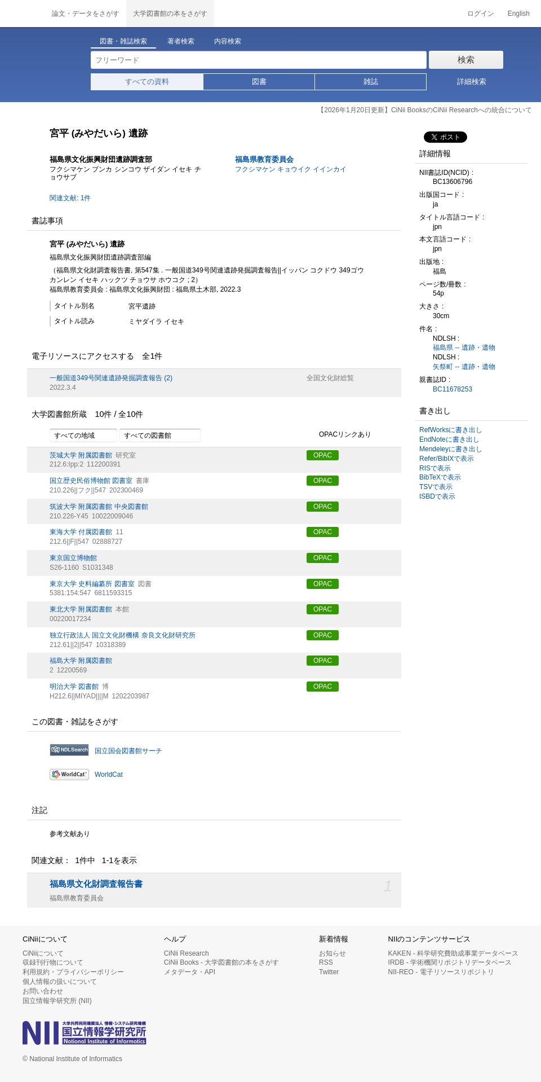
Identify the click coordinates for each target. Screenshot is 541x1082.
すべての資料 (147, 81)
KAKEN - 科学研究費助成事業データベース (453, 953)
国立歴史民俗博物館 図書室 (91, 481)
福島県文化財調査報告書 (96, 884)
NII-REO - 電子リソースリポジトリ (441, 972)
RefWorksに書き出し (450, 430)
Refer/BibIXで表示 (446, 459)
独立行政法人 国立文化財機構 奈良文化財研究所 (123, 635)
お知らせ (332, 953)
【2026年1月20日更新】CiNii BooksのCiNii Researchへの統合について (424, 110)
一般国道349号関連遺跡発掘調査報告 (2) (111, 378)
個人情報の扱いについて (60, 982)
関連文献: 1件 (70, 198)
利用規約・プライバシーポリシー (73, 972)
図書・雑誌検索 (123, 41)
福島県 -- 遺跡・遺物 (464, 347)
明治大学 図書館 (74, 686)
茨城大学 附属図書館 (81, 455)
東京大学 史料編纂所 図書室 (92, 584)
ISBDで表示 (437, 496)
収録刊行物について (53, 962)
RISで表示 (435, 468)
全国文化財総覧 (330, 378)
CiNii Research (186, 953)
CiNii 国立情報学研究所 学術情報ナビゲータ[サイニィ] (22, 13)
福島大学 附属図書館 (81, 661)
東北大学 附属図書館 (81, 609)
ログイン (480, 13)
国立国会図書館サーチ (128, 751)
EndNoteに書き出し (449, 439)
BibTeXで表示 (440, 477)
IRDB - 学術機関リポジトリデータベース (450, 962)
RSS (326, 962)
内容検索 (227, 41)
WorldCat (109, 774)
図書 (259, 81)
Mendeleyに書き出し (450, 449)
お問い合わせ (43, 991)
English (519, 13)
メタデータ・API (189, 972)
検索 (466, 59)
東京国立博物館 (73, 558)
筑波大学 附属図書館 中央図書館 (99, 507)
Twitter (329, 972)
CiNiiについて (43, 953)
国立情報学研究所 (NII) (57, 1001)
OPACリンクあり (339, 435)
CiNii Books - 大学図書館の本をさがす (222, 962)
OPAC (322, 455)
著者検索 (180, 41)
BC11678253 (452, 389)
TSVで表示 (436, 487)
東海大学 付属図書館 (81, 532)
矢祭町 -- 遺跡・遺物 (464, 367)
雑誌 (370, 81)
